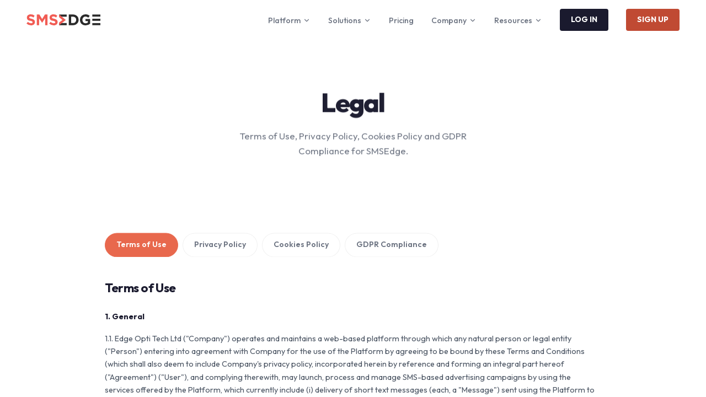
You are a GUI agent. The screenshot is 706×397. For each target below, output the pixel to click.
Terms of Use (141, 245)
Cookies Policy (301, 245)
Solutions (349, 20)
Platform (289, 20)
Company (454, 20)
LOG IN (584, 19)
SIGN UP (652, 19)
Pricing (401, 20)
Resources (518, 20)
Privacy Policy (220, 245)
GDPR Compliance (391, 245)
